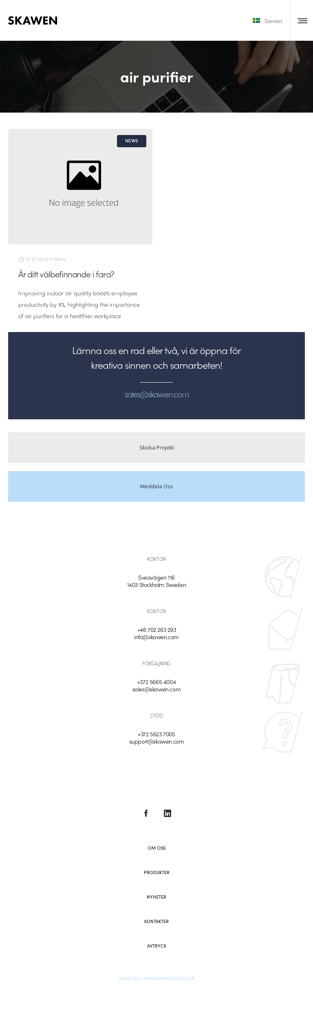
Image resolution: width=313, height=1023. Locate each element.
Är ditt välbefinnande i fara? (66, 274)
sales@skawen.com (156, 689)
